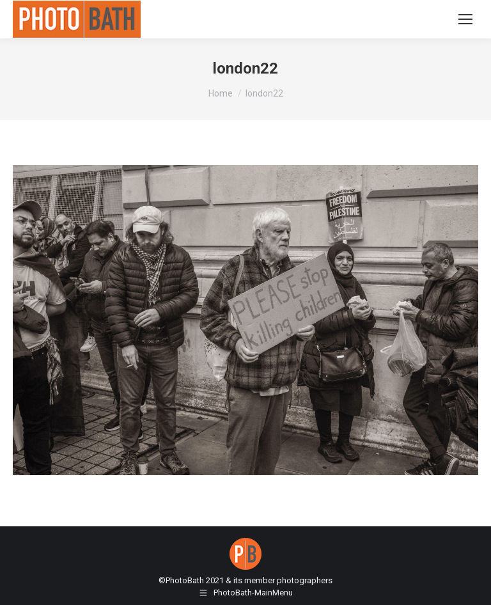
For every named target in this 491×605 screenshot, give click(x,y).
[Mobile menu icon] (465, 19)
